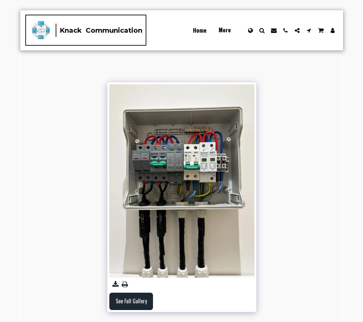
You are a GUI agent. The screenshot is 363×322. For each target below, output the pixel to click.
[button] (262, 30)
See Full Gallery (131, 301)
